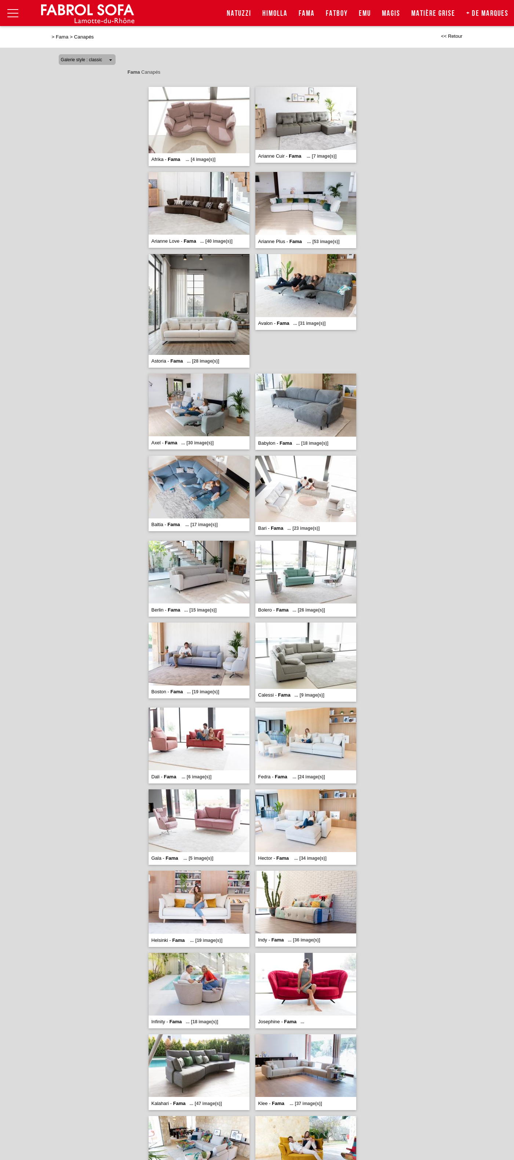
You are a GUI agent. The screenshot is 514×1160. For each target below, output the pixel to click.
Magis (391, 13)
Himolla (275, 13)
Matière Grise (433, 13)
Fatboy (337, 13)
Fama (307, 13)
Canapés (84, 37)
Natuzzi (239, 13)
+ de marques (487, 13)
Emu (365, 13)
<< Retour (452, 36)
